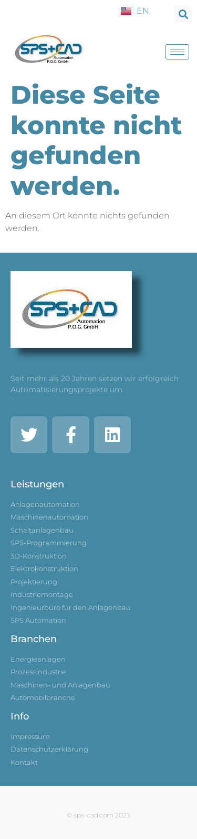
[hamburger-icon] (177, 51)
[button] (183, 14)
